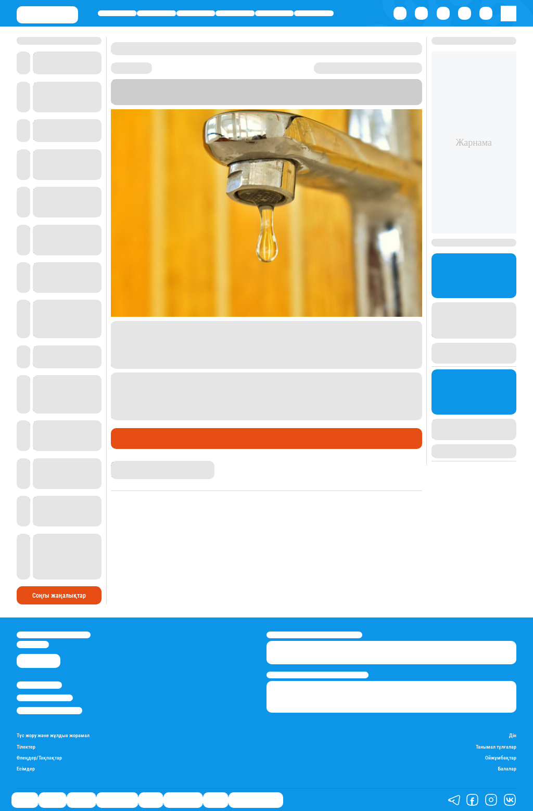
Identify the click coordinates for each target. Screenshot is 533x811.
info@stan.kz (33, 644)
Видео (215, 799)
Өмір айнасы (235, 13)
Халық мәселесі (202, 438)
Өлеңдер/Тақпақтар (39, 758)
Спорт (274, 13)
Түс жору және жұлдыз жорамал (53, 735)
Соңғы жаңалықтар (59, 595)
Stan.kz (348, 92)
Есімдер (26, 768)
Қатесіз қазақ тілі (256, 799)
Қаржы (157, 13)
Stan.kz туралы (39, 684)
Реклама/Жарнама (45, 697)
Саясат (117, 13)
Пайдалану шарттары (49, 710)
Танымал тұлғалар (496, 747)
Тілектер (26, 747)
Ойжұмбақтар (500, 758)
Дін (512, 735)
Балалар (507, 768)
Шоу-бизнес (314, 13)
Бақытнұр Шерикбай (142, 465)
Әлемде (195, 13)
